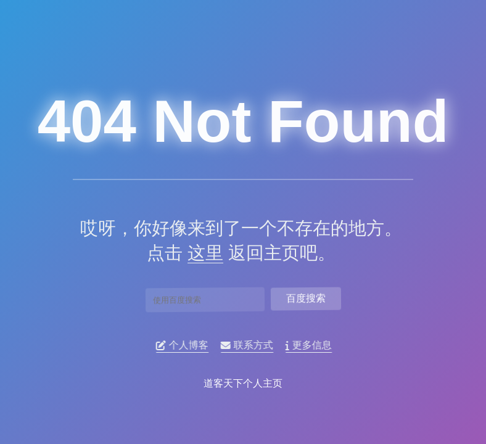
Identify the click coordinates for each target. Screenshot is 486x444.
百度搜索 (306, 296)
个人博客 (185, 345)
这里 (200, 253)
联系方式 (250, 345)
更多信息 (312, 345)
